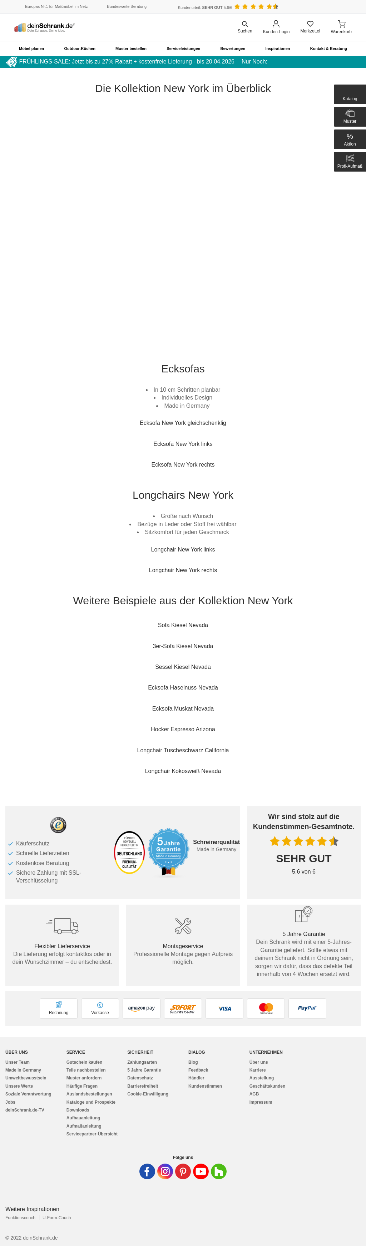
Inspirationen (277, 48)
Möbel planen (31, 48)
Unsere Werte (19, 1086)
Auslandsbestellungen (89, 1094)
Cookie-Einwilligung (147, 1094)
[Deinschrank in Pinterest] (183, 1171)
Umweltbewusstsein (25, 1077)
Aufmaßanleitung (84, 1126)
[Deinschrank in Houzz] (219, 1171)
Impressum (260, 1102)
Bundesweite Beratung (127, 6)
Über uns (258, 1062)
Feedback (198, 1070)
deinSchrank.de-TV (24, 1110)
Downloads (77, 1110)
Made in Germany (23, 1070)
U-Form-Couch (57, 1217)
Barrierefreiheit (142, 1086)
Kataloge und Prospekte (90, 1102)
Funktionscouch (20, 1217)
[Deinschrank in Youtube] (201, 1171)
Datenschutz (140, 1077)
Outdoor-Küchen (79, 48)
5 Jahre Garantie (144, 1070)
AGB (254, 1094)
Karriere (257, 1070)
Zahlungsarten (142, 1062)
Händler (196, 1077)
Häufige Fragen (82, 1086)
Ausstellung (261, 1077)
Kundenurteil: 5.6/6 (205, 7)
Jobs (10, 1102)
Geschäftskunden (267, 1086)
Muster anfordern (84, 1077)
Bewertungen (233, 48)
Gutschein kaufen (84, 1062)
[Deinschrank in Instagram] (165, 1171)
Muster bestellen (131, 48)
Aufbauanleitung (83, 1117)
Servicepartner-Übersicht (92, 1133)
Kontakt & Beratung (328, 48)
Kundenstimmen (205, 1086)
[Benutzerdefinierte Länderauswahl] (341, 7)
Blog (193, 1062)
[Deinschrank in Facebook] (147, 1171)
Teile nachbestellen (86, 1070)
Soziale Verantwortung (28, 1094)
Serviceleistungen (183, 48)
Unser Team (17, 1062)
